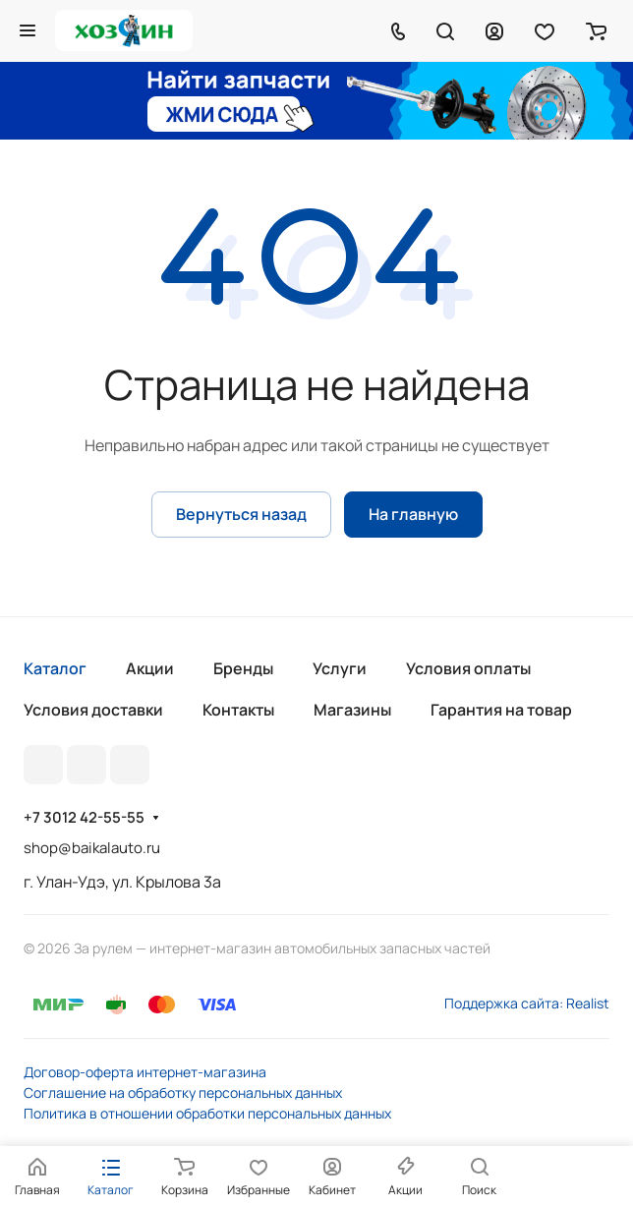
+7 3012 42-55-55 (84, 818)
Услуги (340, 668)
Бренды (243, 668)
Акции (150, 668)
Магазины (352, 709)
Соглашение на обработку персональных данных (183, 1092)
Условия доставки (93, 709)
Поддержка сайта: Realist (526, 1003)
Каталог (55, 668)
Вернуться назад (241, 514)
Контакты (238, 709)
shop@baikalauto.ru (92, 847)
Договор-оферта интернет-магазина (145, 1071)
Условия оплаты (468, 668)
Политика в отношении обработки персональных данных (207, 1113)
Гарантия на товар (501, 709)
